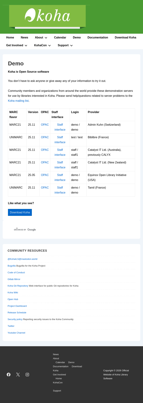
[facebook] (8, 374)
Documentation (97, 37)
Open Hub (13, 299)
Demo (77, 37)
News (24, 37)
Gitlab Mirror (14, 279)
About (42, 37)
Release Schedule (17, 312)
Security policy (15, 319)
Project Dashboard (17, 306)
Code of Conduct (16, 272)
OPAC (45, 124)
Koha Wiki (13, 292)
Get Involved (17, 45)
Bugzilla (12, 265)
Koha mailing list (18, 100)
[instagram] (27, 374)
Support (66, 45)
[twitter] (18, 374)
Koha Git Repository (18, 285)
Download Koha (125, 37)
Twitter (11, 326)
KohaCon (43, 45)
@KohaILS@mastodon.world (22, 259)
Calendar (60, 37)
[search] (66, 229)
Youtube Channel (16, 332)
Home (10, 37)
